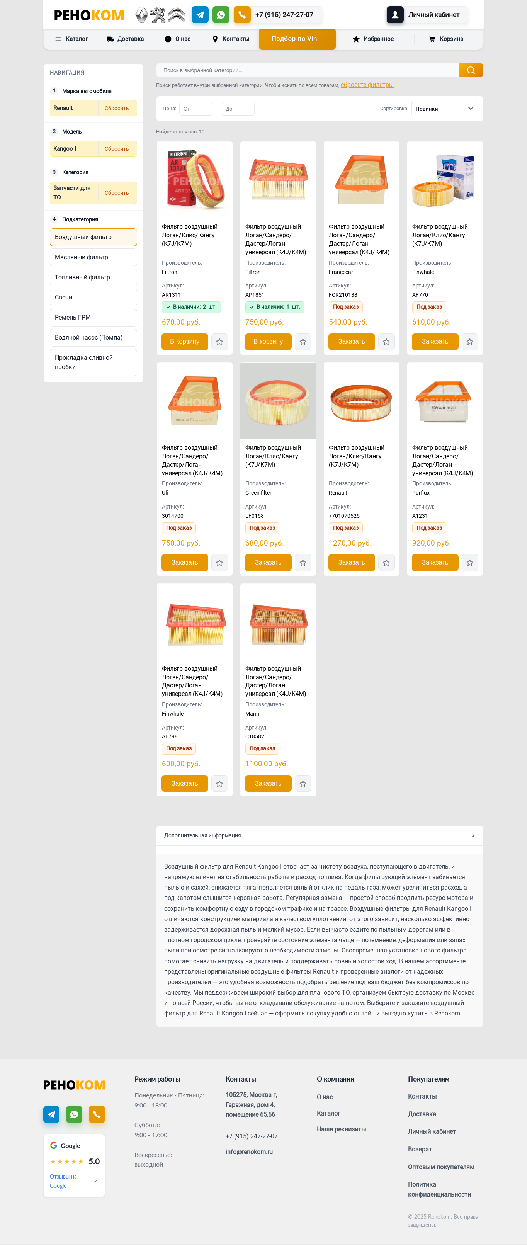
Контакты (231, 39)
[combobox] (444, 108)
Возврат (420, 1150)
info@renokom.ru (249, 1153)
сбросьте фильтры (367, 84)
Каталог (71, 39)
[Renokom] (89, 15)
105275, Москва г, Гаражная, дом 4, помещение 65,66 (251, 1105)
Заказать (351, 341)
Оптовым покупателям (441, 1167)
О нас (177, 39)
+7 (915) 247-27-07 (252, 1136)
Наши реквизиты (341, 1130)
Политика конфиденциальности (439, 1190)
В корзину (185, 341)
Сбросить (117, 108)
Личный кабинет (432, 1132)
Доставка (125, 39)
